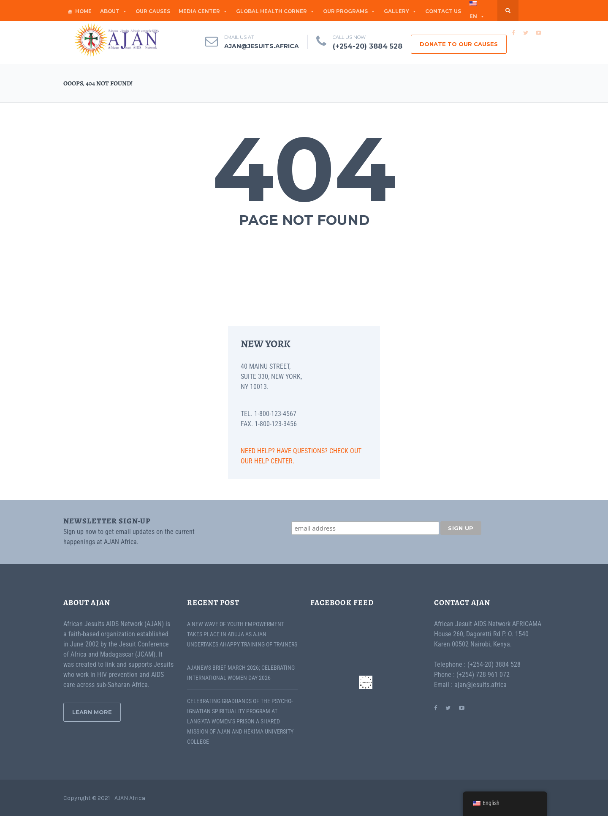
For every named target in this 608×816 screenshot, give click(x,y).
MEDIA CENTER (203, 11)
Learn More (92, 712)
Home (83, 11)
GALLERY (400, 11)
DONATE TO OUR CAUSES (459, 44)
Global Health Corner (275, 11)
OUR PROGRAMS (349, 11)
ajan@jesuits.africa (261, 46)
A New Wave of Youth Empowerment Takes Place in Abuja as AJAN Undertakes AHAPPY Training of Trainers (242, 634)
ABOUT (113, 11)
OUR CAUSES (153, 11)
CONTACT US (443, 11)
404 (304, 168)
